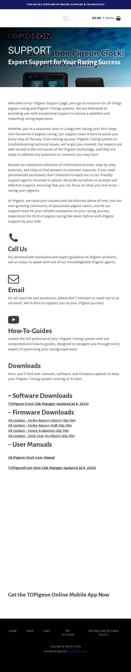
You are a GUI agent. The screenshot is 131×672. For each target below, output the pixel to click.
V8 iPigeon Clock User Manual (31, 458)
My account (68, 633)
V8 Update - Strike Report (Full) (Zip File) (40, 426)
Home (13, 631)
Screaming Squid (77, 651)
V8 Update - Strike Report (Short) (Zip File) (42, 421)
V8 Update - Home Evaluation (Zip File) (38, 431)
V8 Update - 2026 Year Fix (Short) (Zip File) (41, 436)
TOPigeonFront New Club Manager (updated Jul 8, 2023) (52, 468)
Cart (47, 631)
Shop (30, 631)
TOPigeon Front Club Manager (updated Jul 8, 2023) (48, 404)
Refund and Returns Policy (104, 633)
